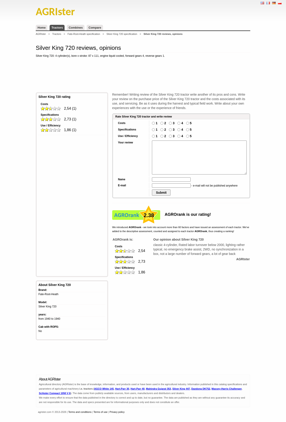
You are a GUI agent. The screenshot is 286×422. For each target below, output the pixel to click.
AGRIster (41, 34)
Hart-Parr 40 (137, 388)
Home (42, 27)
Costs (44, 104)
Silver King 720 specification (121, 34)
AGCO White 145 (104, 388)
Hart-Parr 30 (122, 388)
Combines (76, 27)
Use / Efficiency (51, 125)
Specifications (50, 114)
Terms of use (100, 412)
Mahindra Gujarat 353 (158, 388)
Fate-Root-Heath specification (83, 34)
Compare (94, 27)
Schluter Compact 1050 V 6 (54, 393)
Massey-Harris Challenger (227, 388)
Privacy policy (116, 412)
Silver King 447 (181, 388)
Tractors (57, 27)
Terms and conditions (80, 412)
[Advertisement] (143, 76)
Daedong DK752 (200, 388)
